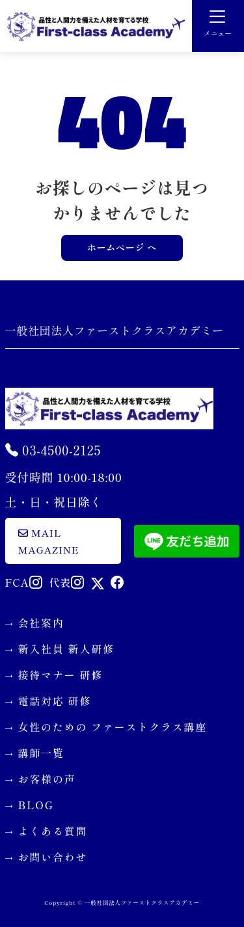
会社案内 (41, 622)
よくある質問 (53, 831)
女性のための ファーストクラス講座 (113, 726)
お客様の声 (47, 778)
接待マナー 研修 (60, 674)
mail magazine (48, 541)
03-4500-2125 (53, 449)
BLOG (36, 805)
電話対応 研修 (55, 700)
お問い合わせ (53, 857)
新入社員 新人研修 (66, 648)
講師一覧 (41, 752)
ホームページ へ (122, 247)
